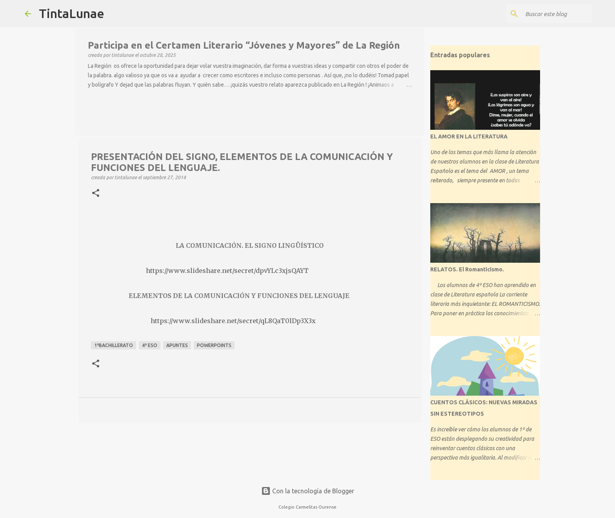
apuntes (177, 345)
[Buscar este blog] (550, 13)
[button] (95, 193)
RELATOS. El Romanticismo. (467, 269)
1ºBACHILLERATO (113, 345)
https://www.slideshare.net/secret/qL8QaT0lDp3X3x (233, 321)
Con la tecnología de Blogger (307, 490)
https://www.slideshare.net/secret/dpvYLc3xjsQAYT (226, 270)
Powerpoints (214, 345)
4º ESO (149, 345)
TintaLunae (71, 13)
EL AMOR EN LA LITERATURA (469, 136)
